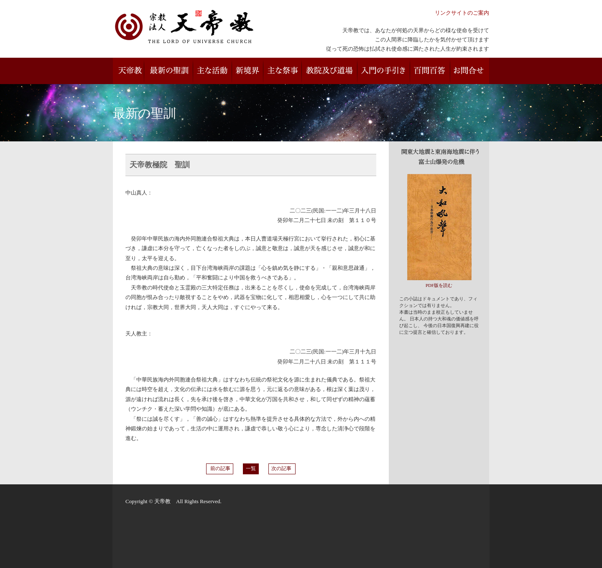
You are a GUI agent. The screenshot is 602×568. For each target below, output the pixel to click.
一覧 (251, 468)
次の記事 (282, 468)
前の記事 (219, 468)
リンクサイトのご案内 (462, 13)
